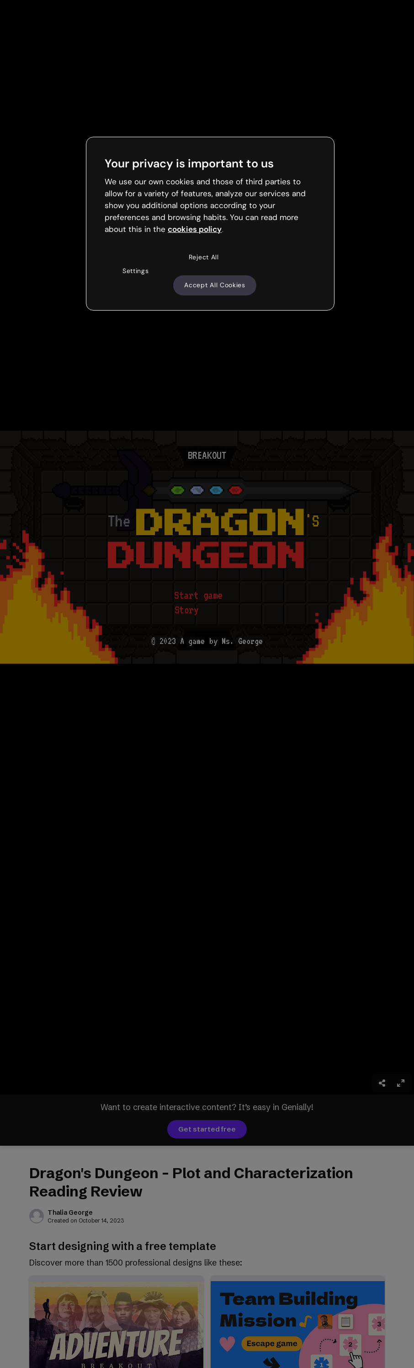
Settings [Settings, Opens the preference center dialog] (135, 271)
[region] (210, 224)
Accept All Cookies (214, 285)
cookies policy (195, 229)
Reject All (204, 257)
